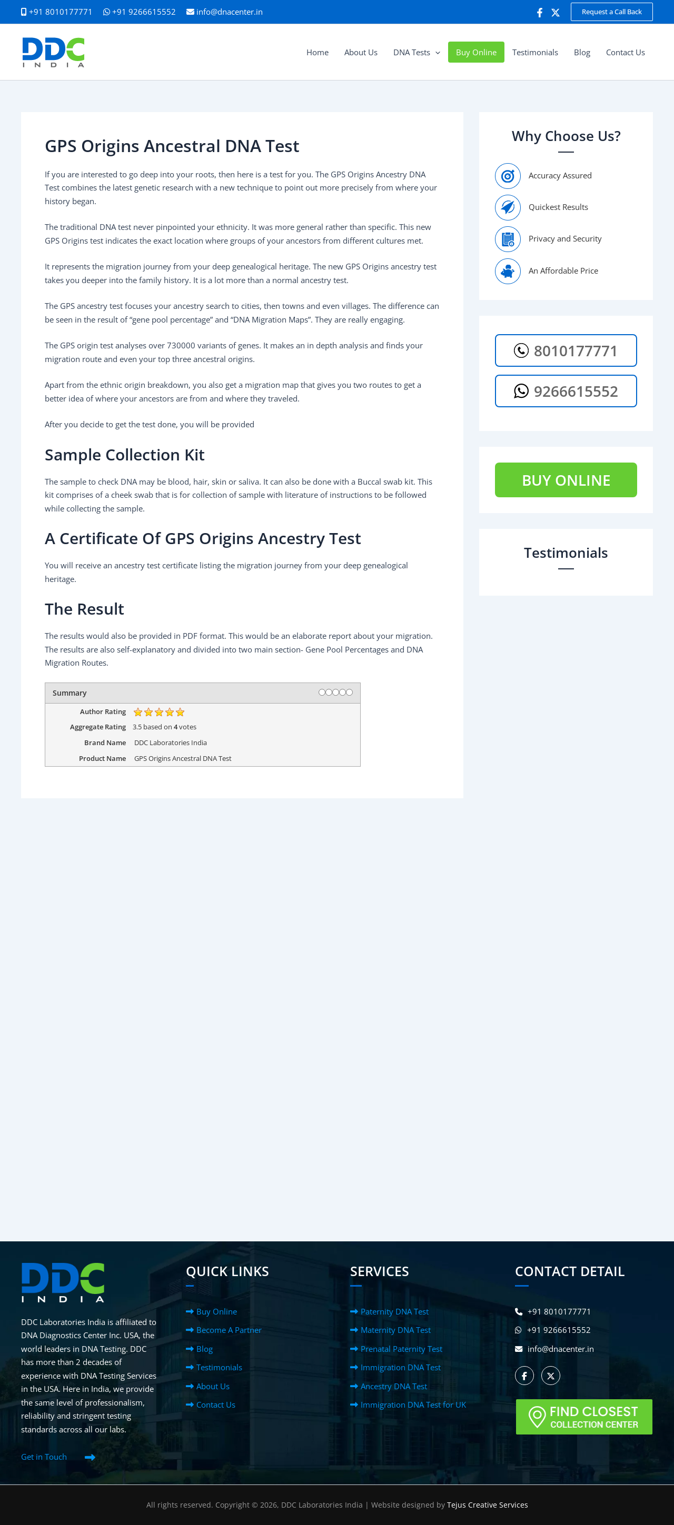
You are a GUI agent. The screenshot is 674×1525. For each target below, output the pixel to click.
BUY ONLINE (566, 480)
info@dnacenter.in (229, 11)
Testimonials (219, 1367)
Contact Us (215, 1404)
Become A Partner (229, 1330)
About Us (213, 1386)
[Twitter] (555, 12)
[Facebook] (539, 12)
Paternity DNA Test (395, 1311)
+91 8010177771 (553, 1311)
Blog (204, 1348)
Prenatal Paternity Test (401, 1348)
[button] (612, 12)
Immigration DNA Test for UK (413, 1404)
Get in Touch (44, 1456)
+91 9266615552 (139, 11)
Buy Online (216, 1311)
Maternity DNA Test (396, 1330)
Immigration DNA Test (401, 1367)
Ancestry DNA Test (394, 1386)
